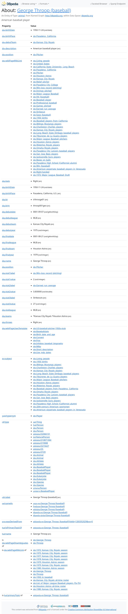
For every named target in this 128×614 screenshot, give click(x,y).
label (6, 497)
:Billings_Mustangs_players (47, 123)
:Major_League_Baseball (46, 93)
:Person (38, 425)
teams (7, 316)
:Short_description (43, 349)
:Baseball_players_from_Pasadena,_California (55, 388)
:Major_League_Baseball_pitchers (50, 139)
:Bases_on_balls (42, 160)
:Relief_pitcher (41, 81)
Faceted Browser (98, 3)
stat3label (8, 297)
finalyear (8, 254)
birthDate (8, 30)
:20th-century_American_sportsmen (51, 406)
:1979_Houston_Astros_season (48, 562)
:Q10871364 (42, 440)
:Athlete (38, 461)
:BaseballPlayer (42, 467)
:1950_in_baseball (42, 577)
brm (6, 205)
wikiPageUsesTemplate (14, 328)
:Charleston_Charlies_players (48, 127)
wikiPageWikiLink (12, 60)
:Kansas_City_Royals (43, 42)
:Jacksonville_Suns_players (46, 157)
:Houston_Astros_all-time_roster (49, 586)
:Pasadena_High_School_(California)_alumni (55, 163)
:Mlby (37, 346)
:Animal (38, 455)
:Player (37, 415)
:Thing (37, 422)
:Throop (38, 543)
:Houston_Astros (42, 75)
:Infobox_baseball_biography (48, 343)
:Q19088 (40, 443)
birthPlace (8, 36)
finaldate (8, 236)
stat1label (8, 273)
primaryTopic (12, 595)
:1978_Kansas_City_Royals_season (50, 559)
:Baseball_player (42, 99)
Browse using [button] (28, 3)
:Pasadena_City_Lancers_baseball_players (54, 151)
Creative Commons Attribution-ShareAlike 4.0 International (92, 609)
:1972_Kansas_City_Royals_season (50, 550)
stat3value (8, 303)
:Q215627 (41, 446)
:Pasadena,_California (44, 36)
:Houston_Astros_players (46, 142)
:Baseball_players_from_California (50, 120)
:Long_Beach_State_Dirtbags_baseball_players (56, 133)
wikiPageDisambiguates (15, 543)
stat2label (8, 285)
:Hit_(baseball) (41, 96)
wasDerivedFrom (12, 521)
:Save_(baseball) (42, 114)
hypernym (9, 415)
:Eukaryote (39, 476)
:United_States (41, 63)
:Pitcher (38, 54)
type (5, 422)
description (9, 48)
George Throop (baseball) (44, 10)
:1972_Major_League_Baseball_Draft (51, 175)
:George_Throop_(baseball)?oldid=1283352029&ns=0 (63, 521)
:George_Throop (42, 540)
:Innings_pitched (42, 90)
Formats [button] (43, 3)
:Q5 (38, 449)
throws (7, 322)
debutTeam (9, 42)
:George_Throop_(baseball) (51, 527)
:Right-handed (41, 172)
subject (7, 358)
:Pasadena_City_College (45, 84)
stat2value (8, 291)
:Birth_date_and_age (44, 334)
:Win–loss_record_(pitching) (47, 87)
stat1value (8, 279)
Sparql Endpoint (117, 3)
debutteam (9, 224)
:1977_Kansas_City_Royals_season (50, 556)
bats (6, 181)
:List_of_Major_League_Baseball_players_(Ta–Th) (57, 583)
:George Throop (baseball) (48, 503)
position (7, 54)
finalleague (9, 242)
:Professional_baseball (45, 102)
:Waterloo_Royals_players (46, 145)
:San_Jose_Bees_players (45, 154)
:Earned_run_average (44, 108)
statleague (9, 310)
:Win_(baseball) (41, 166)
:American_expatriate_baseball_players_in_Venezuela (59, 169)
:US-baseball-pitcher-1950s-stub (49, 328)
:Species (38, 482)
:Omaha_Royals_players (45, 148)
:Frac (36, 340)
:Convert (38, 337)
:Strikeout (39, 111)
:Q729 (39, 452)
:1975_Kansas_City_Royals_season (50, 553)
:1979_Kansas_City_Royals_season (50, 565)
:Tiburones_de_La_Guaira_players (50, 136)
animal (21, 15)
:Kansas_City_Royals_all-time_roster (51, 580)
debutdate (9, 211)
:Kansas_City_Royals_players (47, 130)
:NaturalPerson (41, 437)
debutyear (8, 230)
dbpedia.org (87, 15)
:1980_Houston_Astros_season (48, 568)
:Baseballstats (41, 331)
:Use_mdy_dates (42, 352)
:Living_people (41, 60)
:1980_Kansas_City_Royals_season (50, 589)
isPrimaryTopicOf (12, 527)
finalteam (8, 248)
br (5, 199)
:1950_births (40, 117)
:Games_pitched (42, 105)
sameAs (7, 503)
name (6, 261)
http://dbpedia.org (53, 15)
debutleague (10, 218)
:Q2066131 (41, 434)
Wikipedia (42, 609)
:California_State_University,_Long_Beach (53, 66)
